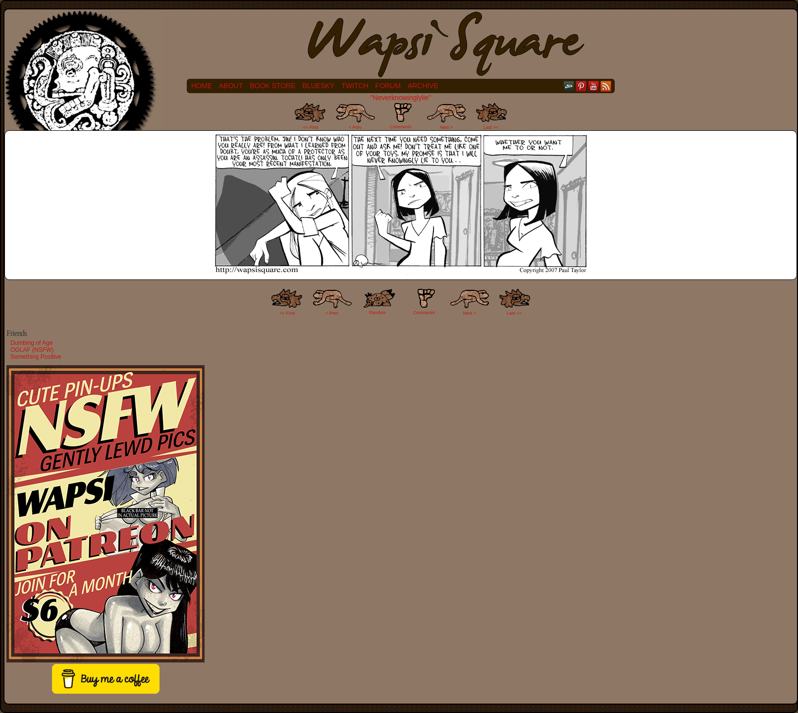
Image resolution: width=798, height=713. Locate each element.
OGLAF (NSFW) (31, 349)
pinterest (581, 86)
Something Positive (35, 356)
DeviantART (569, 86)
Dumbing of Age (31, 342)
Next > (446, 127)
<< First (311, 127)
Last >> (490, 127)
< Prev (355, 127)
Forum (388, 86)
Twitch (354, 86)
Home (201, 86)
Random (377, 312)
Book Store (272, 86)
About (231, 86)
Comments (401, 116)
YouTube (593, 86)
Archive (423, 86)
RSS (606, 86)
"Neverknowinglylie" (401, 98)
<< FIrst (287, 313)
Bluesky (319, 86)
